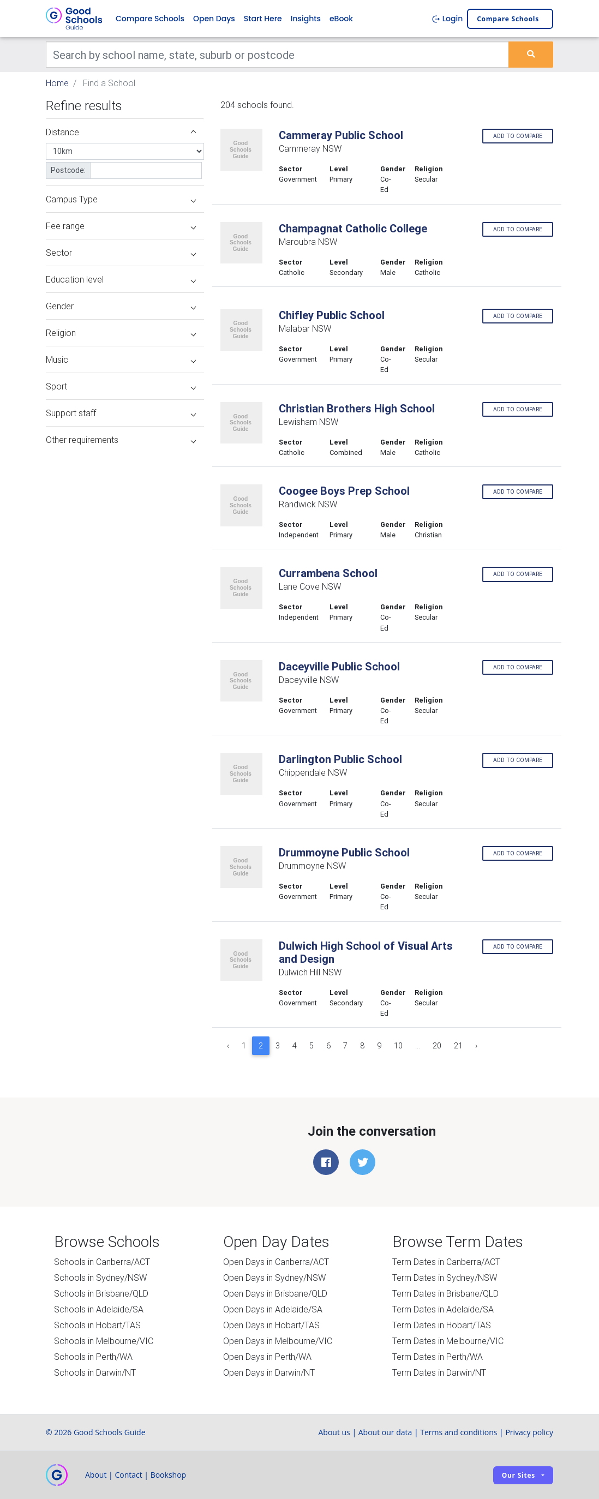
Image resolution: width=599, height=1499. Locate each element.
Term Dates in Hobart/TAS (441, 1325)
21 (458, 1046)
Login (447, 18)
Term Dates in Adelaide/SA (443, 1309)
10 (398, 1046)
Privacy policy (529, 1432)
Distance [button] (121, 132)
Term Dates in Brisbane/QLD (445, 1293)
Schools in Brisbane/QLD (101, 1293)
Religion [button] (121, 332)
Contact (128, 1475)
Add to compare (517, 136)
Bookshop (169, 1475)
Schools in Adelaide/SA (98, 1309)
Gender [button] (121, 306)
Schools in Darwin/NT (95, 1372)
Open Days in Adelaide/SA (272, 1309)
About (95, 1475)
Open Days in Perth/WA (267, 1356)
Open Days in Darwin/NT (269, 1372)
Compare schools (508, 18)
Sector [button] (121, 252)
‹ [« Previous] (228, 1046)
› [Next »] (476, 1046)
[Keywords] (277, 54)
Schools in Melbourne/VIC (103, 1340)
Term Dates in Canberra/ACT (446, 1261)
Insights (306, 18)
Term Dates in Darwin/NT (439, 1372)
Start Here (263, 18)
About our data (385, 1432)
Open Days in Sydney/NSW (274, 1277)
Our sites (518, 1475)
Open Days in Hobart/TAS (271, 1325)
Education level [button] (121, 279)
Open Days (214, 18)
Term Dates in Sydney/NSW (444, 1277)
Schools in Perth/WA (93, 1356)
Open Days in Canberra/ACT (276, 1261)
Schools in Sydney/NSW (100, 1277)
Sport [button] (121, 386)
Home (57, 82)
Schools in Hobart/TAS (97, 1325)
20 (437, 1046)
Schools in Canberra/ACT (102, 1261)
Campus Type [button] (121, 199)
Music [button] (121, 359)
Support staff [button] (121, 412)
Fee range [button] (121, 225)
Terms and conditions (458, 1432)
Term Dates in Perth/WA (437, 1356)
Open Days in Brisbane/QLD (275, 1293)
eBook (341, 18)
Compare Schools (150, 18)
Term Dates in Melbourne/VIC (448, 1340)
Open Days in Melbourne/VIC (277, 1340)
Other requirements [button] (121, 439)
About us (334, 1432)
